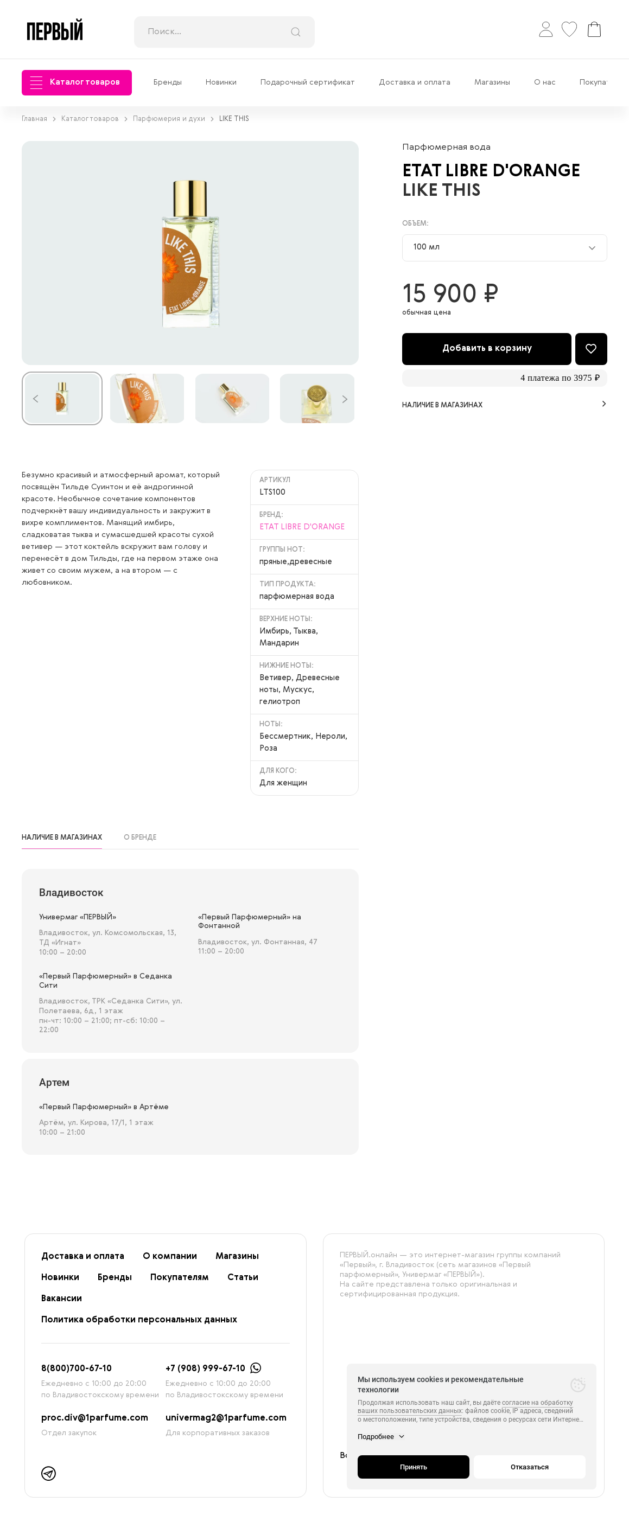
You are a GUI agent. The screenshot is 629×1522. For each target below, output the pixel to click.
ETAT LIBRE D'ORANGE (495, 171)
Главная (39, 119)
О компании (170, 1256)
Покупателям (179, 1278)
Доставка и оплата (414, 82)
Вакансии (61, 1299)
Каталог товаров (75, 82)
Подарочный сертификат (308, 82)
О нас (545, 82)
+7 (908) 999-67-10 (205, 1369)
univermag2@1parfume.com (226, 1418)
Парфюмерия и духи (173, 119)
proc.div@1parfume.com (94, 1418)
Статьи (242, 1278)
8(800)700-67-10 (76, 1369)
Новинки (221, 82)
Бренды (168, 82)
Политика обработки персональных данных (139, 1320)
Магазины (492, 82)
